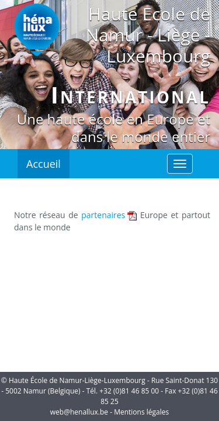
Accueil (43, 164)
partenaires (103, 214)
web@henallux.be (79, 412)
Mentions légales (141, 412)
